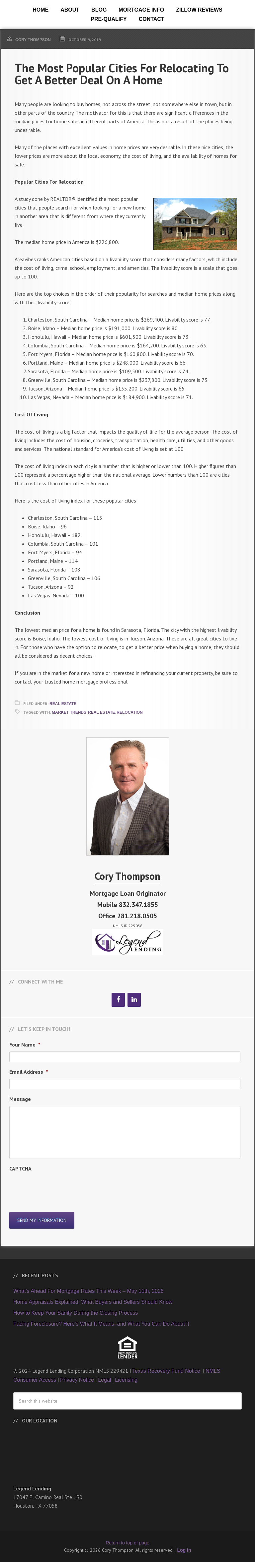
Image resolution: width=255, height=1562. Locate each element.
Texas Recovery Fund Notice (167, 1371)
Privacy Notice (77, 1380)
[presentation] (59, 1188)
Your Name (25, 1044)
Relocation (129, 712)
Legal (104, 1380)
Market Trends (69, 712)
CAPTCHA (20, 1168)
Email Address (28, 1071)
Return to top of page (127, 1542)
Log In (184, 1550)
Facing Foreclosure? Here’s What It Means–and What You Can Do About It (101, 1324)
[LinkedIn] (134, 1000)
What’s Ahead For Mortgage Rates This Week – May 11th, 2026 (88, 1291)
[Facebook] (118, 1000)
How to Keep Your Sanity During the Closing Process (75, 1313)
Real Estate (62, 703)
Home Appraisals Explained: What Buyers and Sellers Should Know (92, 1302)
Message (20, 1099)
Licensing (126, 1380)
